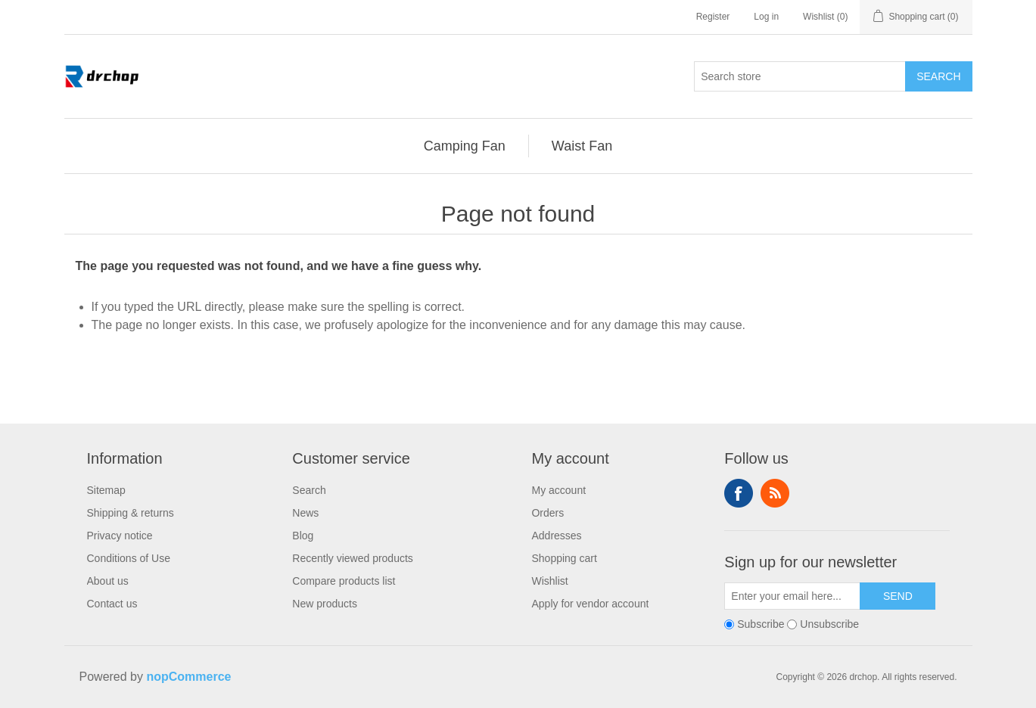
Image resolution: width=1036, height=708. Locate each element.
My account (558, 490)
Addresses (556, 535)
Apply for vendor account (590, 604)
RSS (775, 493)
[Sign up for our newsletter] (792, 596)
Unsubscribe (829, 624)
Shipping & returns (130, 513)
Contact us (112, 604)
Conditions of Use (129, 558)
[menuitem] (465, 146)
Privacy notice (120, 535)
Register (713, 16)
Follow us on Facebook (738, 493)
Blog (302, 535)
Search (938, 76)
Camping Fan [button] (465, 146)
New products (324, 604)
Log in (766, 16)
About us (108, 581)
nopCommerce (188, 676)
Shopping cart (563, 558)
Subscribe (760, 624)
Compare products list (343, 581)
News (305, 513)
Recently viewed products (352, 558)
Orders (547, 513)
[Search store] (800, 76)
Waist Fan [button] (582, 146)
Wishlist (549, 581)
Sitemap (106, 490)
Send (898, 596)
